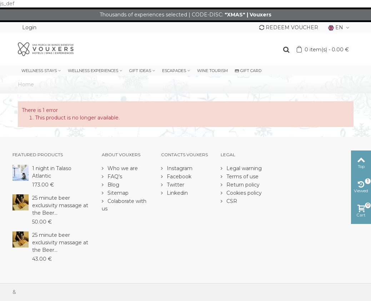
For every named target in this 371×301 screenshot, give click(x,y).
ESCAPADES (174, 70)
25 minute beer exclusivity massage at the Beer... (60, 205)
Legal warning (243, 168)
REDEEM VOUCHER (288, 27)
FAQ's (114, 176)
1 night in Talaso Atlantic (51, 172)
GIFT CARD (248, 70)
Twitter (174, 185)
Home (26, 84)
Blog (112, 185)
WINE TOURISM (212, 70)
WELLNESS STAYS (39, 70)
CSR (231, 201)
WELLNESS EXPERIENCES (93, 70)
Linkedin (176, 193)
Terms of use (242, 176)
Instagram (178, 168)
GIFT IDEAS (140, 70)
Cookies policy (243, 193)
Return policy (242, 185)
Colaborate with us (124, 205)
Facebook (178, 176)
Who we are (122, 168)
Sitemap (117, 193)
